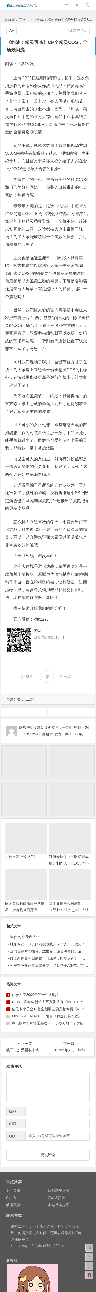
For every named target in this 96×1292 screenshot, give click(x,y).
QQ (12, 1136)
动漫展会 (13, 1205)
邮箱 (12, 1124)
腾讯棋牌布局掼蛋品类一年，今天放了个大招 (47, 1023)
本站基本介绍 (58, 1205)
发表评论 (77, 31)
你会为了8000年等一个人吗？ (35, 995)
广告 (24, 712)
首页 (9, 20)
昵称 (12, 1111)
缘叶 (49, 734)
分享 (65, 677)
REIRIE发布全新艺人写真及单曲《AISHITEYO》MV (53, 1002)
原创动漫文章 (58, 1191)
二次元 (24, 20)
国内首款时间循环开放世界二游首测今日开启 (46, 951)
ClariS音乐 (56, 1198)
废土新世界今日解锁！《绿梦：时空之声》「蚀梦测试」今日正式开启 (69, 909)
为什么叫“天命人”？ (20, 857)
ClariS (11, 1198)
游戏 (71, 712)
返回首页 (13, 1191)
